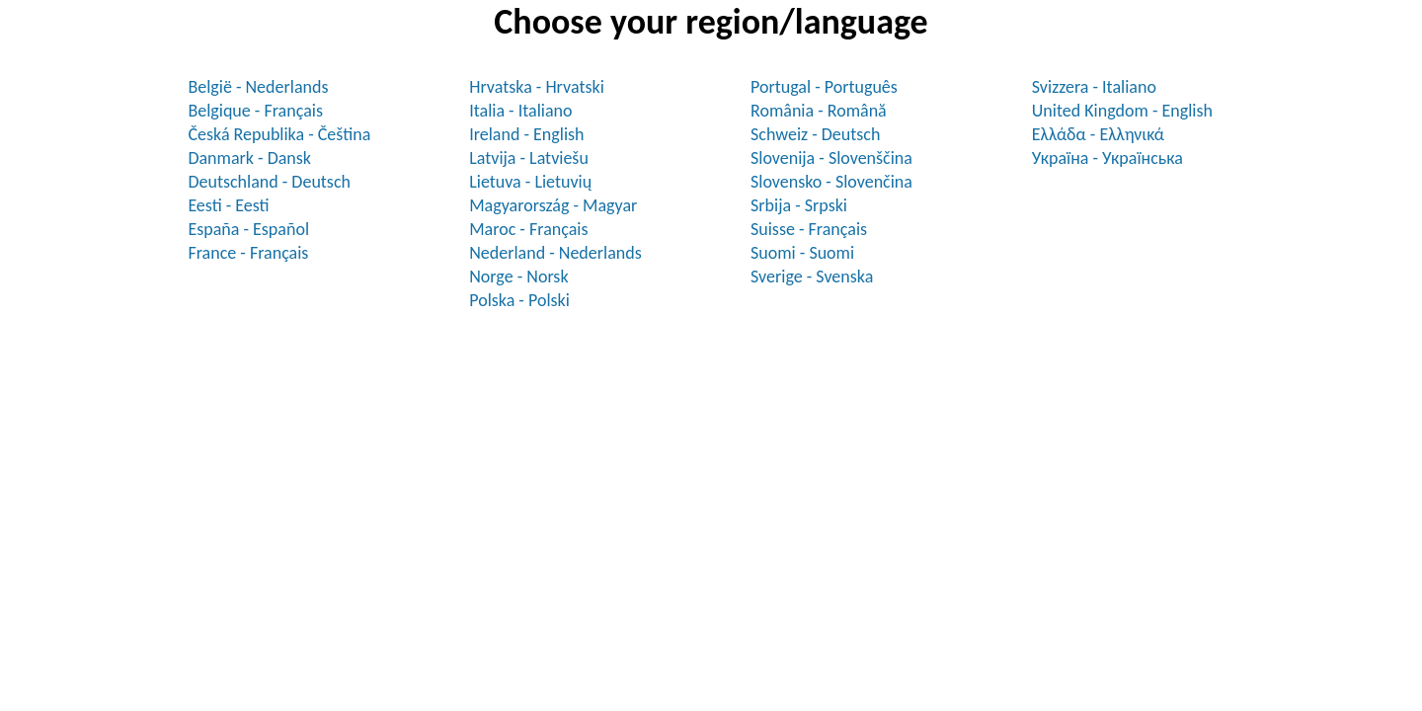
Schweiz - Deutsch (815, 134)
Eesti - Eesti (228, 205)
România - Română (818, 110)
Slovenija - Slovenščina (831, 158)
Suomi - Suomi (802, 253)
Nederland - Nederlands (555, 253)
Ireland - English (526, 134)
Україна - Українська (1107, 158)
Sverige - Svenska (811, 276)
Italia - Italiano (520, 110)
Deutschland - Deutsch (269, 182)
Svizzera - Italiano (1094, 87)
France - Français (248, 253)
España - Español (248, 229)
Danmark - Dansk (249, 158)
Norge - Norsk (518, 276)
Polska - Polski (519, 300)
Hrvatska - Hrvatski (536, 87)
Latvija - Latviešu (529, 158)
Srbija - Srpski (798, 205)
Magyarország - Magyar (553, 205)
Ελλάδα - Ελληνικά (1098, 134)
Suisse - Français (808, 229)
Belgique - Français (255, 110)
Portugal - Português (824, 87)
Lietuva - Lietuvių (530, 182)
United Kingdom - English (1122, 110)
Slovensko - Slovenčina (831, 182)
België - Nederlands (258, 87)
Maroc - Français (528, 229)
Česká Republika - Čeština (279, 134)
